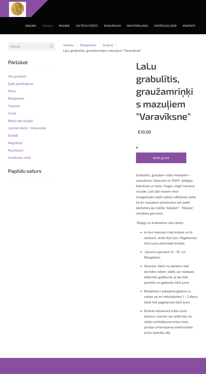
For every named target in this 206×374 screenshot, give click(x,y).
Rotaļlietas (88, 45)
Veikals (68, 45)
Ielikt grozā (161, 158)
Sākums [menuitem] (30, 25)
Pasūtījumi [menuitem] (15, 150)
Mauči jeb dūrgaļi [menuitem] (20, 121)
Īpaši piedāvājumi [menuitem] (20, 84)
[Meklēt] (31, 46)
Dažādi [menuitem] (13, 135)
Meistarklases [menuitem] (137, 25)
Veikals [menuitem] (47, 25)
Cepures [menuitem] (14, 106)
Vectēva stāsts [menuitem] (87, 25)
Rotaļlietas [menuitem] (16, 98)
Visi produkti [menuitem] (17, 76)
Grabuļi (108, 45)
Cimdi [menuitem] (12, 113)
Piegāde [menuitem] (64, 25)
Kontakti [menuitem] (189, 25)
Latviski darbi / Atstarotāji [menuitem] (27, 128)
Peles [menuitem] (12, 91)
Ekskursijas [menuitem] (112, 25)
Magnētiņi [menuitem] (15, 143)
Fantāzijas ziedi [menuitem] (165, 25)
